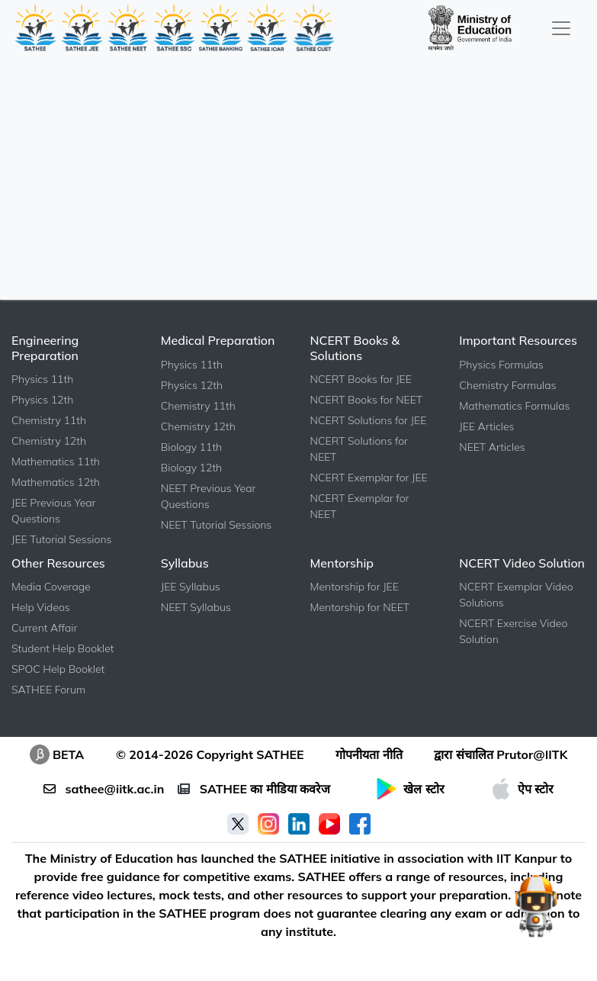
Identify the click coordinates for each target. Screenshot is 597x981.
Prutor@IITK (531, 754)
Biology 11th (191, 447)
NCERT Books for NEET (366, 400)
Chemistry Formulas (507, 385)
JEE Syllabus (190, 586)
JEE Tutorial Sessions (61, 539)
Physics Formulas (501, 364)
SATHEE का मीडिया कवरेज (254, 788)
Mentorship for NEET (360, 607)
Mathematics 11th (55, 461)
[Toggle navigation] (561, 27)
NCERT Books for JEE (361, 379)
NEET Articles (492, 447)
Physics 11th (42, 379)
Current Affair (44, 628)
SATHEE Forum (48, 689)
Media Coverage (51, 586)
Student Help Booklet (62, 648)
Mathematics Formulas (514, 406)
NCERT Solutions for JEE (368, 420)
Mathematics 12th (55, 482)
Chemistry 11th (48, 420)
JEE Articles (486, 426)
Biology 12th (191, 467)
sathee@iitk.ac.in (103, 788)
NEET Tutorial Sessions (216, 525)
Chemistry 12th (48, 441)
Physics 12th (42, 400)
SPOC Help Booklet (57, 669)
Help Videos (40, 607)
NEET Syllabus (196, 607)
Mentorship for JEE (354, 586)
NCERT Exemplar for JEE (369, 477)
